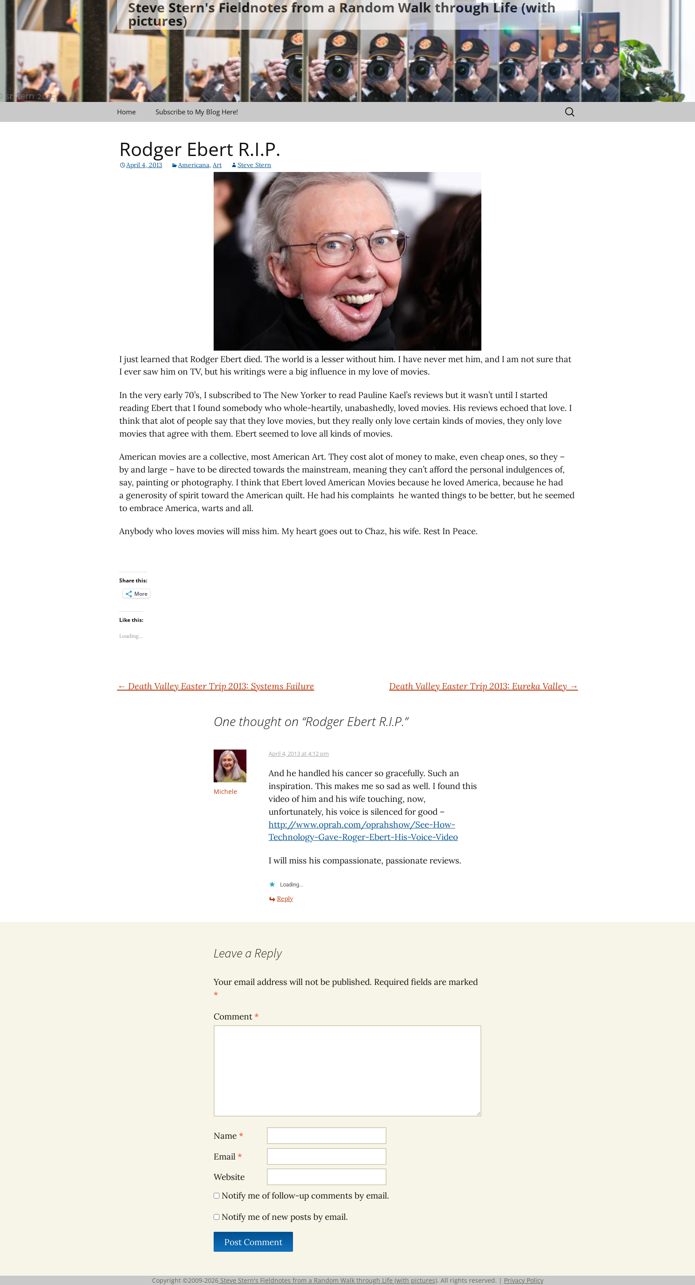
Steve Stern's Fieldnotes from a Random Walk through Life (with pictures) (328, 1280)
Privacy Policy (523, 1280)
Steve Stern (254, 165)
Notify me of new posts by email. (285, 1216)
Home (126, 111)
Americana (193, 165)
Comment (236, 1016)
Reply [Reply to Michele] (285, 898)
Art (217, 165)
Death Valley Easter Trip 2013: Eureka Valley (483, 685)
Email (228, 1156)
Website (229, 1177)
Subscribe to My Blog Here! (197, 111)
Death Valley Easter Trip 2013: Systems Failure (215, 685)
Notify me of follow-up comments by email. (305, 1195)
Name (228, 1135)
